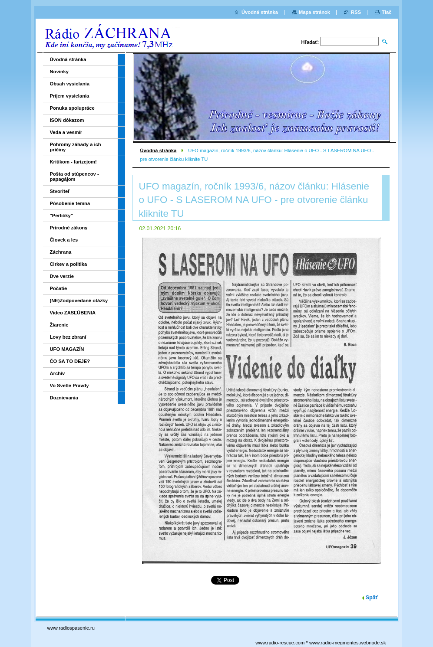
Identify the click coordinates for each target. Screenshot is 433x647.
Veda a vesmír (66, 132)
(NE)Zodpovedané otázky (79, 300)
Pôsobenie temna (70, 203)
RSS (356, 12)
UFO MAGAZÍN (67, 349)
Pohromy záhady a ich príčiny (75, 147)
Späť (372, 598)
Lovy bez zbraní (68, 337)
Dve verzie (62, 276)
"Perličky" (61, 215)
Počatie (58, 288)
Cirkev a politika (68, 264)
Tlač (386, 12)
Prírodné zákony (69, 227)
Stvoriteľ (60, 191)
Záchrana (61, 252)
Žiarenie (59, 324)
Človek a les (64, 239)
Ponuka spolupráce (72, 108)
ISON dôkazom (67, 120)
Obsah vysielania (69, 83)
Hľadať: (310, 42)
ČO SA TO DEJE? (70, 361)
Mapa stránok (314, 12)
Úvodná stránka (158, 150)
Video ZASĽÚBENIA (73, 312)
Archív (57, 373)
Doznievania (64, 397)
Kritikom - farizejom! (73, 161)
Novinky (59, 71)
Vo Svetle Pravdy (69, 385)
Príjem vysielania (69, 95)
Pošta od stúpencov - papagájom (74, 176)
